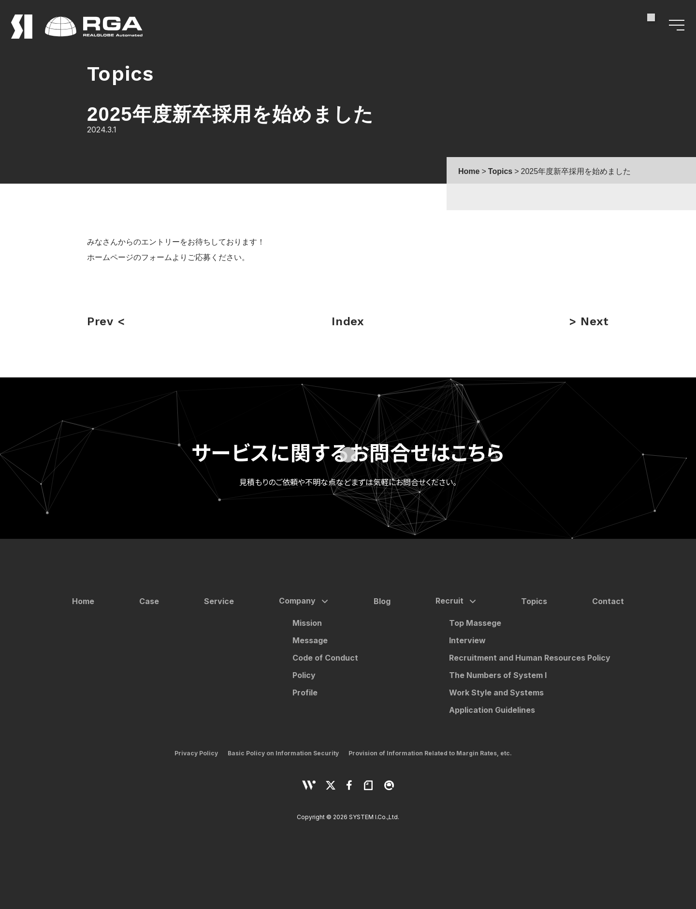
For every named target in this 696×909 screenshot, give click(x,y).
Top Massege (475, 623)
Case (149, 601)
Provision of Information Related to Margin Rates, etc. (430, 753)
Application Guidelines (492, 710)
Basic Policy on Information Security (283, 753)
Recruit (449, 601)
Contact (608, 601)
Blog (382, 601)
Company (297, 601)
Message (310, 640)
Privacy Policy (196, 753)
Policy (304, 675)
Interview (467, 640)
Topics (534, 601)
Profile (305, 692)
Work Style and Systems (496, 692)
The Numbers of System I (498, 675)
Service (219, 601)
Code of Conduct (325, 658)
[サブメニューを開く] (323, 602)
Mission (307, 623)
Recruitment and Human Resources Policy (529, 658)
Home (83, 601)
